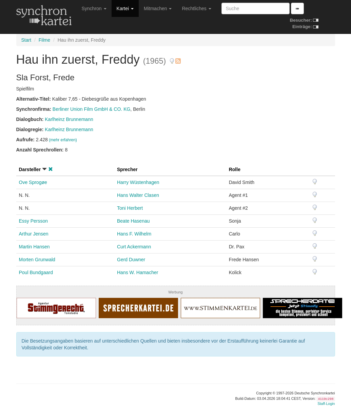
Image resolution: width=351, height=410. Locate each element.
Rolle (234, 169)
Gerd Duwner (131, 259)
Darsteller (30, 169)
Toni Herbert (130, 208)
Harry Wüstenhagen (138, 182)
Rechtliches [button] (196, 8)
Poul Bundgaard (36, 272)
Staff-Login (326, 404)
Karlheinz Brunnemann (69, 119)
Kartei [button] (125, 8)
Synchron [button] (94, 8)
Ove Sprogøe (33, 182)
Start (26, 40)
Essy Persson (33, 221)
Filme (44, 40)
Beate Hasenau (133, 221)
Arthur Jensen (33, 234)
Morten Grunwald (37, 259)
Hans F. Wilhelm (134, 234)
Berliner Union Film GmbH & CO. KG (92, 109)
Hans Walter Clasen (138, 195)
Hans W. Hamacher (137, 272)
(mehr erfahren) (63, 140)
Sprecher (127, 169)
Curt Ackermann (134, 246)
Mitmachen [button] (158, 8)
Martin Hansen (34, 246)
